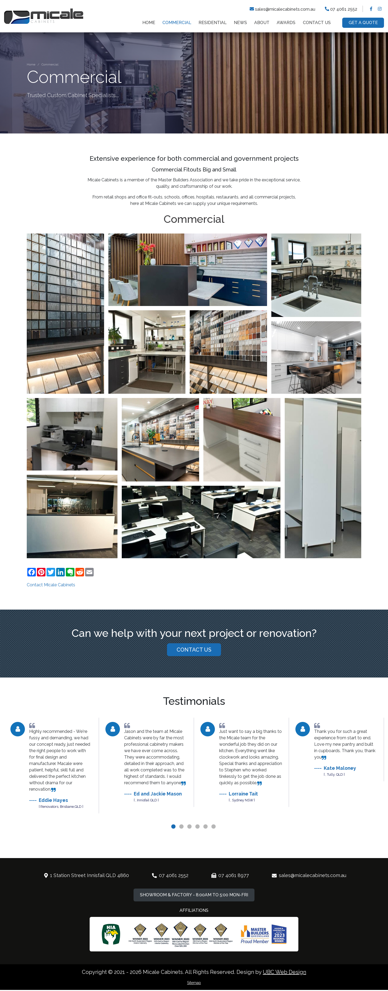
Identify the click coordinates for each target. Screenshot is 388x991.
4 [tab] (198, 844)
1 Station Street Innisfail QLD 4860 (85, 886)
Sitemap (194, 983)
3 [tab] (190, 844)
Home (31, 64)
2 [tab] (182, 844)
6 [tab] (214, 844)
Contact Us (194, 661)
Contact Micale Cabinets (51, 584)
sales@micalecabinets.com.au (282, 9)
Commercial (49, 64)
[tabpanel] (51, 777)
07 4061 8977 (229, 886)
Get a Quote (363, 22)
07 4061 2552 (341, 9)
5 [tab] (206, 844)
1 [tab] (174, 844)
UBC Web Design (284, 972)
